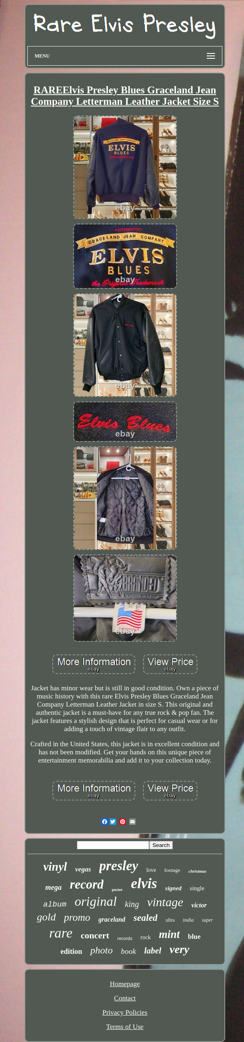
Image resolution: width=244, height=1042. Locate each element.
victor (198, 905)
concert (95, 935)
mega (53, 887)
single (197, 888)
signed (173, 888)
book (128, 951)
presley (118, 865)
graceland (111, 919)
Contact (125, 998)
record (87, 884)
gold (46, 917)
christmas (197, 871)
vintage (165, 902)
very (179, 949)
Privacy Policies (124, 1012)
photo (101, 950)
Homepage (125, 984)
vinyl (55, 866)
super (207, 920)
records (124, 938)
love (151, 870)
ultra (170, 920)
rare (60, 932)
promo (77, 917)
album (54, 904)
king (132, 904)
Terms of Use (124, 1027)
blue (194, 936)
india (188, 920)
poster (117, 889)
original (95, 901)
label (152, 951)
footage (172, 870)
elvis (144, 883)
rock (146, 937)
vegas (83, 869)
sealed (146, 918)
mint (169, 934)
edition (71, 951)
